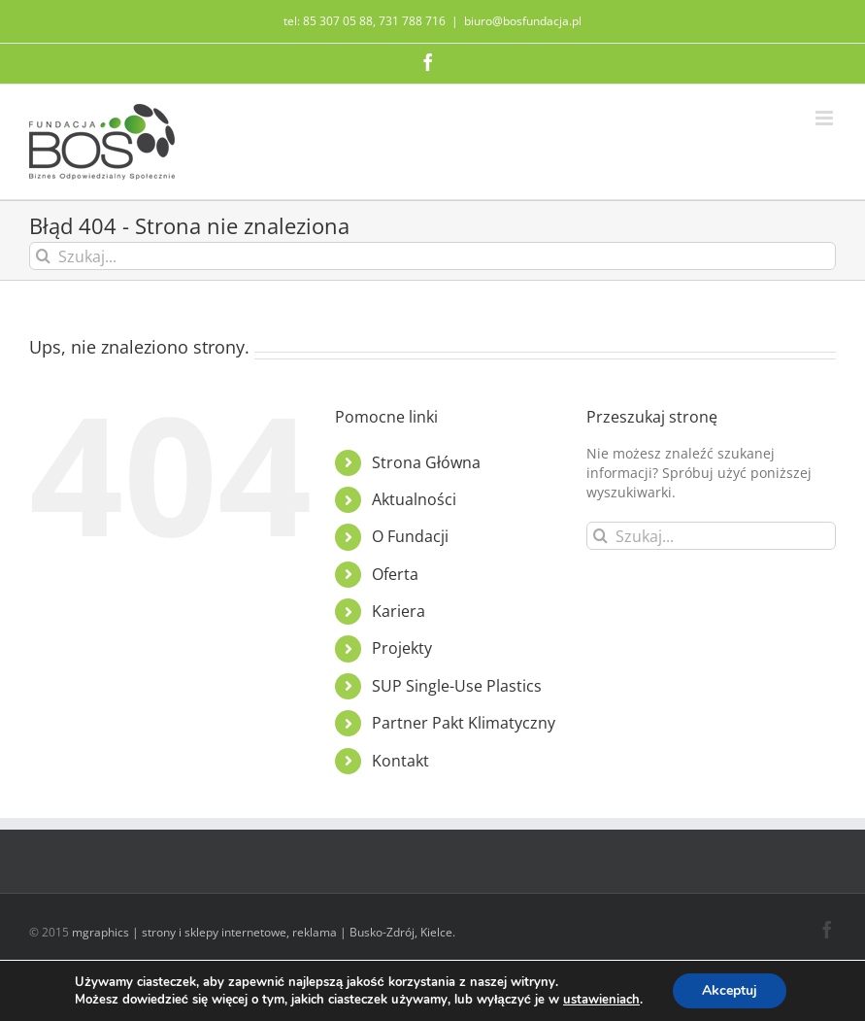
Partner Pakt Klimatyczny (463, 722)
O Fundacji (410, 536)
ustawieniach (601, 999)
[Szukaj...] (432, 256)
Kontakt (400, 760)
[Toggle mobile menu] (825, 118)
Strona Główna (426, 462)
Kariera (398, 611)
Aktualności (414, 499)
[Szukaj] (43, 256)
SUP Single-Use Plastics (457, 686)
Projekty (402, 648)
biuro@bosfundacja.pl (523, 21)
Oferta (395, 574)
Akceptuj (729, 990)
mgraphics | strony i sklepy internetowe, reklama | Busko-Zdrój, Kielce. (263, 932)
